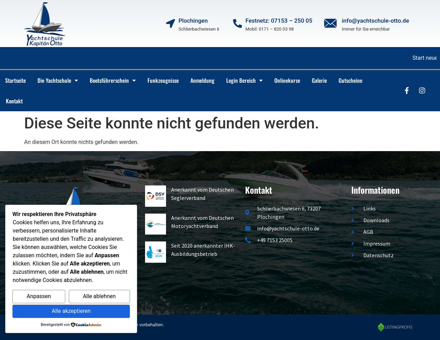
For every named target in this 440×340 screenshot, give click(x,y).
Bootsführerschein (113, 80)
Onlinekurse (287, 80)
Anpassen (38, 296)
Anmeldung (202, 80)
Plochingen (193, 20)
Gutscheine (350, 80)
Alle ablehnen (99, 296)
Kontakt (14, 101)
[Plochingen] (170, 23)
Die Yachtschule (57, 80)
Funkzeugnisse (163, 80)
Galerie (319, 80)
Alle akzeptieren (71, 311)
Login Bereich (244, 80)
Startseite (15, 80)
